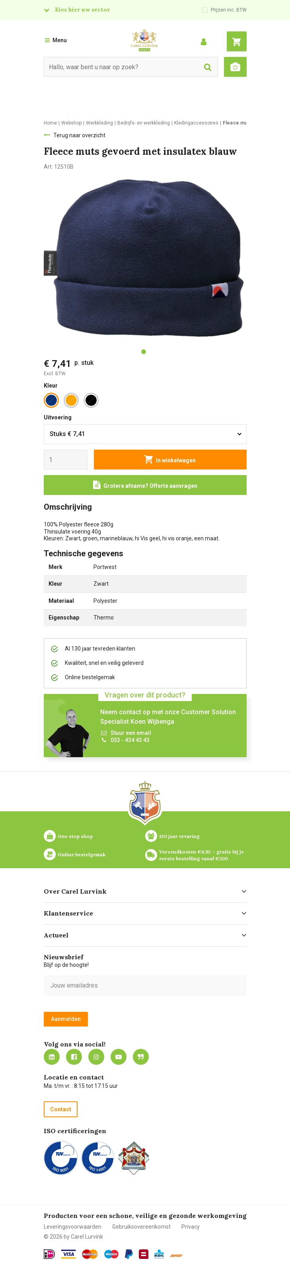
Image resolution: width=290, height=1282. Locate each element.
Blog (141, 1057)
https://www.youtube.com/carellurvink (119, 1057)
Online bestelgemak (81, 854)
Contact (60, 1109)
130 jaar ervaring (179, 836)
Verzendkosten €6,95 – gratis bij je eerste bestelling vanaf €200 (202, 855)
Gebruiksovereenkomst (141, 1227)
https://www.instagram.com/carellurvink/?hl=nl (96, 1057)
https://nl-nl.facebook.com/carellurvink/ (74, 1057)
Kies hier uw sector (82, 9)
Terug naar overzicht (79, 135)
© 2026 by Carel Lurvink (73, 1236)
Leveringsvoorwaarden (72, 1227)
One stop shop (75, 836)
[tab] (143, 351)
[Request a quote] (145, 485)
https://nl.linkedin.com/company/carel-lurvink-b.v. (52, 1057)
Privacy (190, 1227)
